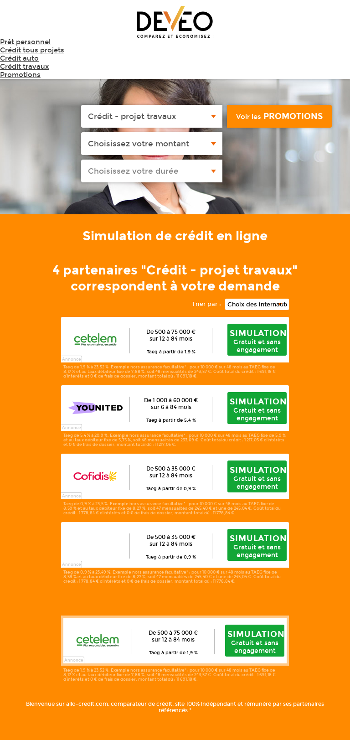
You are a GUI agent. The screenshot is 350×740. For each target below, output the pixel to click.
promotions (279, 116)
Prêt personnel (25, 42)
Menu (332, 24)
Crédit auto (19, 58)
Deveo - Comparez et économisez (175, 22)
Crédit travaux (24, 66)
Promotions (20, 75)
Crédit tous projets (32, 50)
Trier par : (206, 303)
